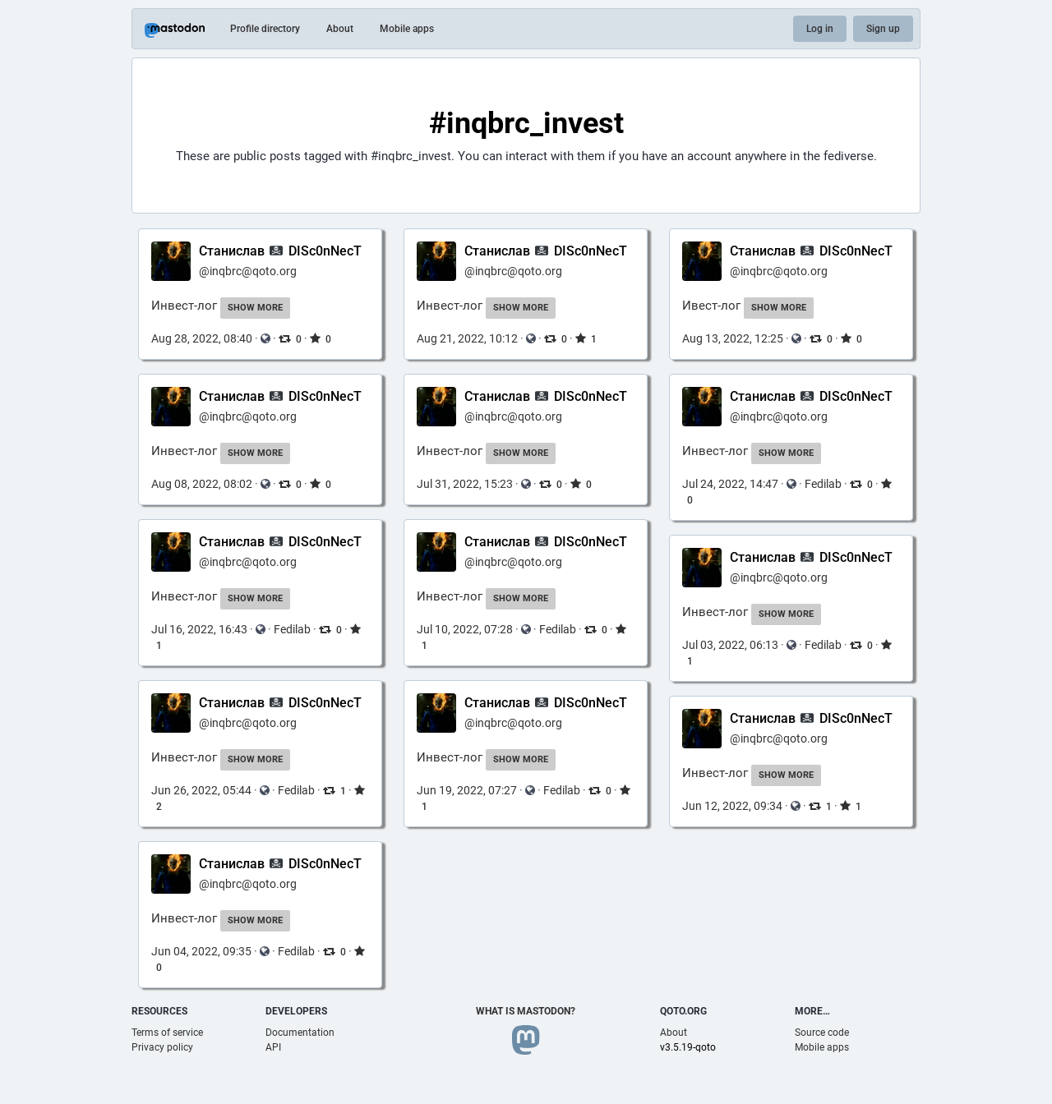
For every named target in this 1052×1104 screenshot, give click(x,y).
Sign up (883, 28)
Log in (819, 28)
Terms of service (167, 1032)
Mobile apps (407, 28)
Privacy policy (162, 1047)
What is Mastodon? (525, 1011)
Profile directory (265, 28)
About (339, 28)
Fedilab (823, 483)
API (273, 1047)
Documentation (300, 1032)
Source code (822, 1032)
